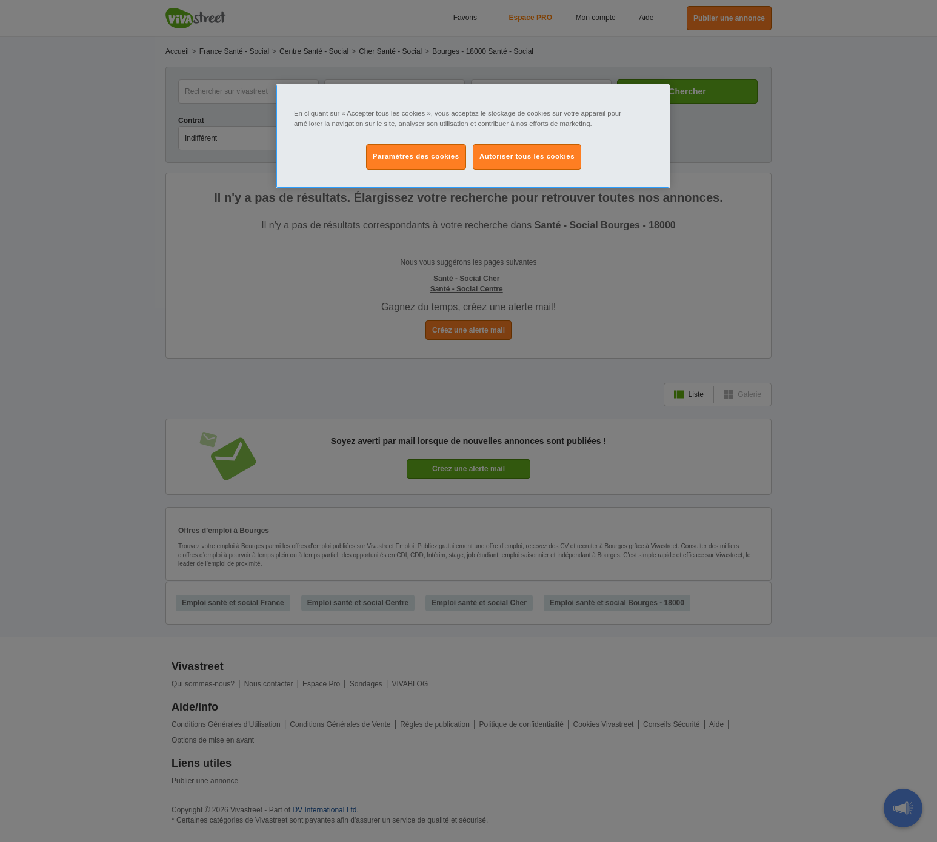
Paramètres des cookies (416, 156)
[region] (473, 136)
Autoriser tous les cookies (527, 156)
